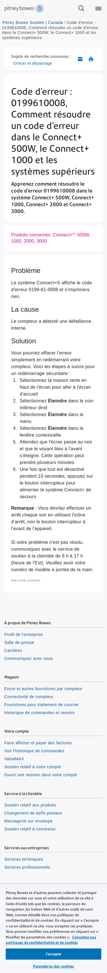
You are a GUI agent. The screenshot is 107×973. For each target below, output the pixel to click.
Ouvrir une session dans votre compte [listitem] (40, 775)
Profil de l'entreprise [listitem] (23, 634)
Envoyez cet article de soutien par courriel (80, 59)
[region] (53, 928)
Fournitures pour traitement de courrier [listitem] (41, 704)
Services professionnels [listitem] (27, 867)
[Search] (81, 8)
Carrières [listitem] (13, 650)
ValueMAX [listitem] (14, 759)
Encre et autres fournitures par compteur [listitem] (43, 688)
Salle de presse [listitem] (19, 642)
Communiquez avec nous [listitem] (28, 658)
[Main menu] (98, 8)
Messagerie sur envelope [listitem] (28, 821)
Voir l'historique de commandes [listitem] (34, 751)
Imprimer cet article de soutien (91, 59)
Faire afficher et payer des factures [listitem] (38, 743)
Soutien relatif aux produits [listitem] (30, 805)
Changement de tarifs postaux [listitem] (33, 813)
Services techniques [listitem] (23, 859)
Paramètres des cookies (53, 966)
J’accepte (53, 954)
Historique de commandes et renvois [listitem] (39, 712)
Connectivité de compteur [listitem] (28, 696)
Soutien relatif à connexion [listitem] (30, 829)
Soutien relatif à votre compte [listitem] (32, 767)
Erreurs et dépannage (32, 63)
